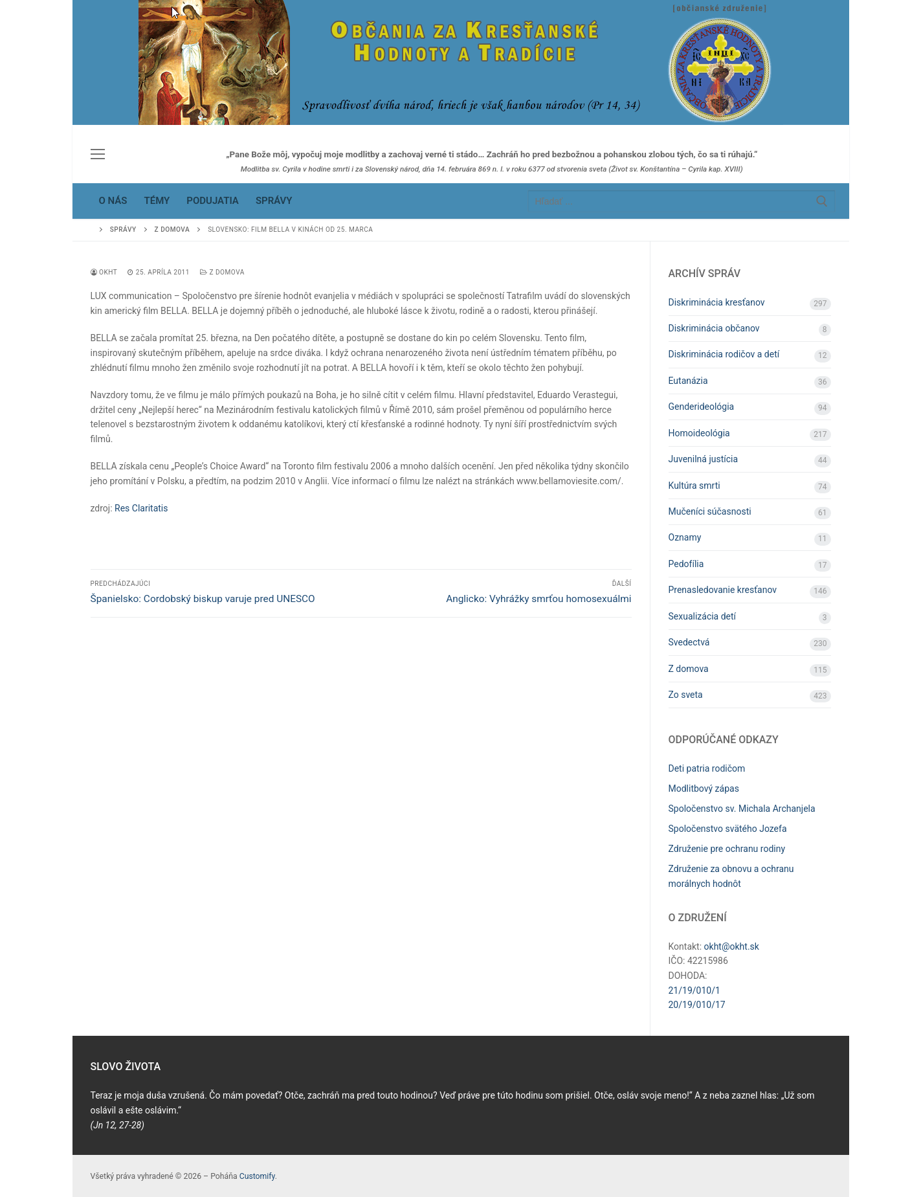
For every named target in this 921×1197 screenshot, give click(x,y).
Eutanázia (688, 380)
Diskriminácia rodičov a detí (724, 354)
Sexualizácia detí (703, 616)
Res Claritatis (141, 508)
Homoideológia (699, 433)
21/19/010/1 (694, 990)
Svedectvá (689, 642)
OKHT (104, 272)
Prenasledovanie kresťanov (723, 590)
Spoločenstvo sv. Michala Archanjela (742, 808)
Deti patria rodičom (707, 768)
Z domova (222, 272)
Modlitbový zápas (704, 788)
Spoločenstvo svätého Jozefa (728, 828)
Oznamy (685, 537)
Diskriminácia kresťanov (717, 302)
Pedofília (686, 564)
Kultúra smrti (694, 485)
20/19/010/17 (697, 1005)
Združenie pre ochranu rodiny (727, 849)
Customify (257, 1176)
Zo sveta (686, 694)
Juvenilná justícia (703, 459)
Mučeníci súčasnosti (710, 511)
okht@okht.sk (731, 946)
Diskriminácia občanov (714, 328)
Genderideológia (702, 406)
